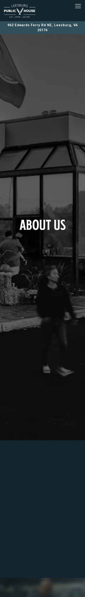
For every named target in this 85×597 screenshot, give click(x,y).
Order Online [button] (42, 578)
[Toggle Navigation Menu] (78, 6)
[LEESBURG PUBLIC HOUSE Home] (20, 10)
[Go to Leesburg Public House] (42, 28)
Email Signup (42, 590)
